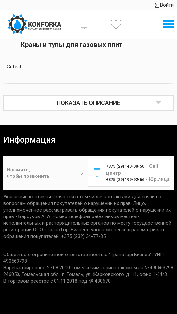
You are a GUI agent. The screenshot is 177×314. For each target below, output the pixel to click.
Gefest (14, 67)
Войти (164, 5)
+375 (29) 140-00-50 (125, 166)
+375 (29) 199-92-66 (125, 179)
